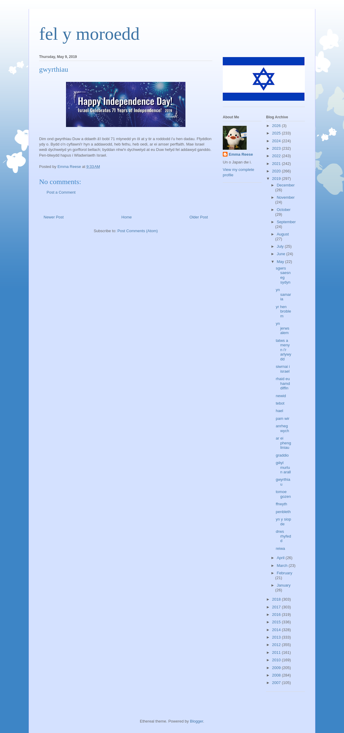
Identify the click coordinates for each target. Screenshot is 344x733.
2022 (277, 156)
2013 (277, 637)
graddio (282, 455)
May (281, 261)
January (284, 585)
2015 (277, 622)
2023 (277, 148)
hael (279, 410)
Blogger (196, 721)
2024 (277, 141)
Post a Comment (61, 192)
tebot (280, 403)
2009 (277, 667)
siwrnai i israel (283, 369)
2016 (277, 614)
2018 (277, 599)
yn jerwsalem (282, 328)
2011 (277, 652)
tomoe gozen (283, 494)
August (283, 234)
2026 (277, 125)
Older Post (199, 217)
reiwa (280, 548)
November (286, 197)
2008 (277, 675)
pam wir (282, 418)
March (283, 565)
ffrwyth (281, 504)
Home (127, 217)
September (286, 222)
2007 (277, 682)
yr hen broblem (283, 311)
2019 (277, 178)
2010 (277, 660)
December (286, 185)
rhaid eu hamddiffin (283, 383)
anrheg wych (282, 428)
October (284, 209)
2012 (277, 644)
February (284, 573)
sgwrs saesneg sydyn (283, 275)
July (281, 246)
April (281, 558)
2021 (277, 163)
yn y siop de (283, 521)
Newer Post (54, 217)
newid (281, 396)
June (281, 254)
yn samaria (283, 294)
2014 (277, 630)
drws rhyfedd (283, 536)
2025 (277, 133)
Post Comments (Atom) (137, 231)
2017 (277, 607)
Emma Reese (241, 154)
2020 (277, 171)
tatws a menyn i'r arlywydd (283, 349)
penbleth (283, 511)
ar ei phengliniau (283, 443)
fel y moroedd (89, 34)
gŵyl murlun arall (283, 467)
